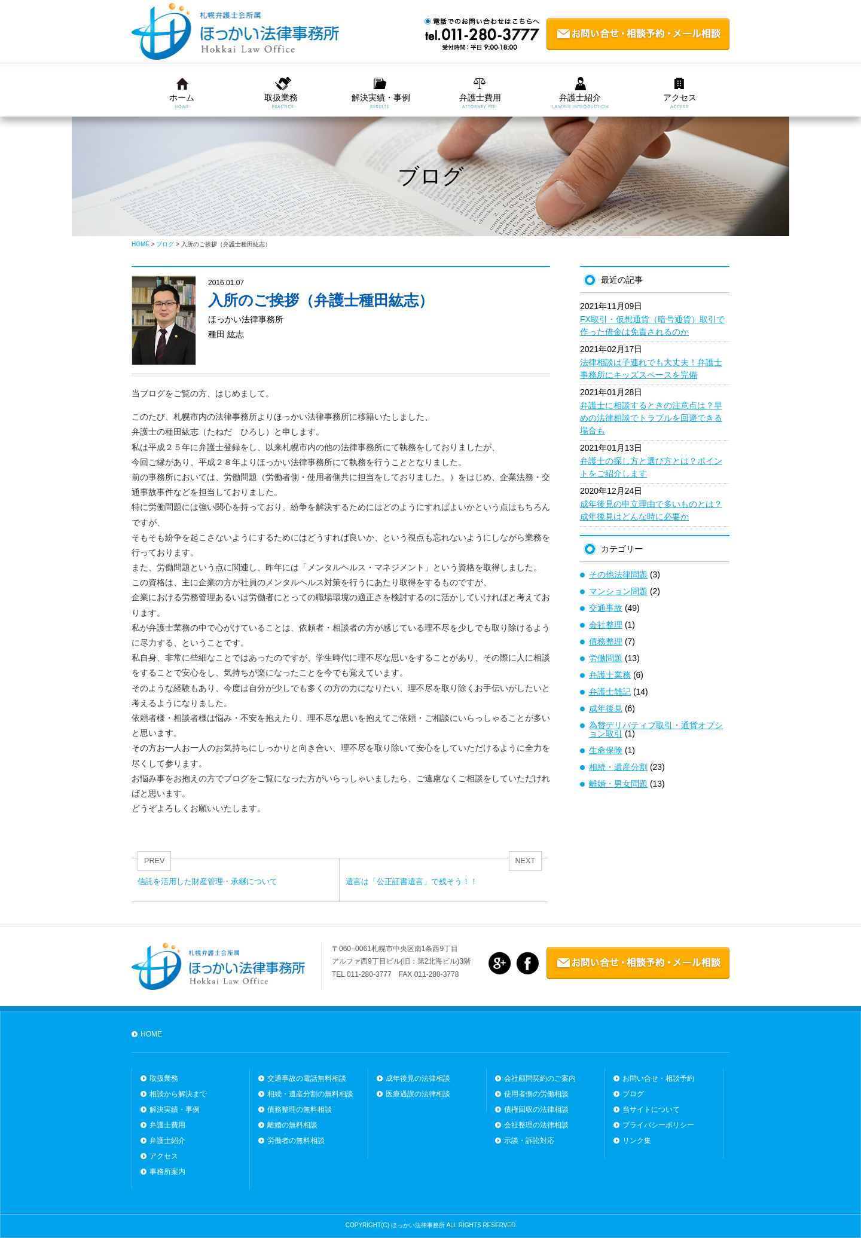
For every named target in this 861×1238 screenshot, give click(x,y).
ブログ (633, 1094)
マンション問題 (618, 591)
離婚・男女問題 (618, 783)
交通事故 (605, 608)
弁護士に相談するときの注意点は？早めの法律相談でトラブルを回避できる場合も (651, 418)
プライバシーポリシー (658, 1125)
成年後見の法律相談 (418, 1078)
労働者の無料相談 (296, 1140)
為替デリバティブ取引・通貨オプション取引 (656, 729)
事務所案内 (167, 1171)
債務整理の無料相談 (299, 1109)
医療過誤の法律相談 (418, 1094)
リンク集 (636, 1140)
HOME (151, 1034)
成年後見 (605, 708)
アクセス (680, 97)
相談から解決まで (178, 1094)
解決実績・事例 (381, 97)
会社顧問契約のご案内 (540, 1078)
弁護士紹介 (580, 97)
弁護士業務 (610, 675)
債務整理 (605, 641)
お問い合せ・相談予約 (658, 1078)
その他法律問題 (618, 574)
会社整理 (605, 624)
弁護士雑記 (610, 691)
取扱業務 (281, 97)
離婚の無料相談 (292, 1125)
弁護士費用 (480, 97)
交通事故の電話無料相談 (306, 1078)
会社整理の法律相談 (536, 1125)
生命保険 (605, 750)
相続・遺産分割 (618, 767)
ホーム (181, 97)
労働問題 (605, 658)
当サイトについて (651, 1109)
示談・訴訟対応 (529, 1140)
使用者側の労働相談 (536, 1094)
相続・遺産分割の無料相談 (310, 1094)
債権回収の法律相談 (536, 1109)
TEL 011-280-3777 (362, 974)
